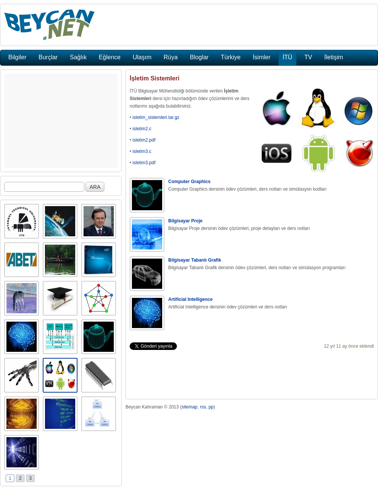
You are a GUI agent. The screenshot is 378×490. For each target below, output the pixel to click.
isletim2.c (142, 128)
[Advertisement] (61, 121)
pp (211, 407)
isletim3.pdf (144, 162)
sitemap (189, 407)
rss (203, 407)
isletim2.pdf (144, 140)
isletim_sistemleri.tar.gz (156, 117)
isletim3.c (142, 151)
